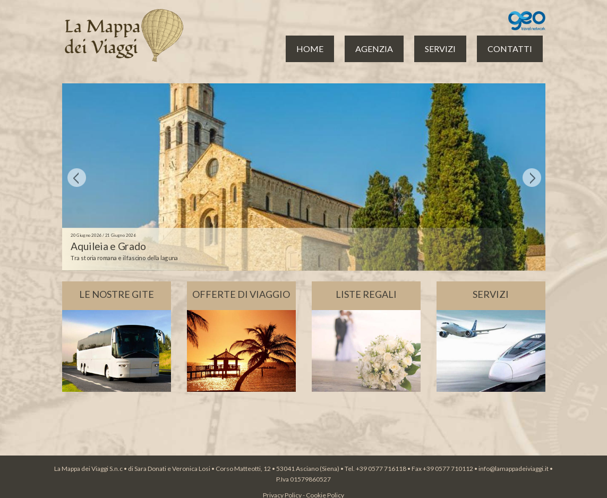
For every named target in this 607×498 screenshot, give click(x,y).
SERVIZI (440, 49)
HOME (309, 49)
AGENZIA (374, 49)
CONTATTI (510, 49)
